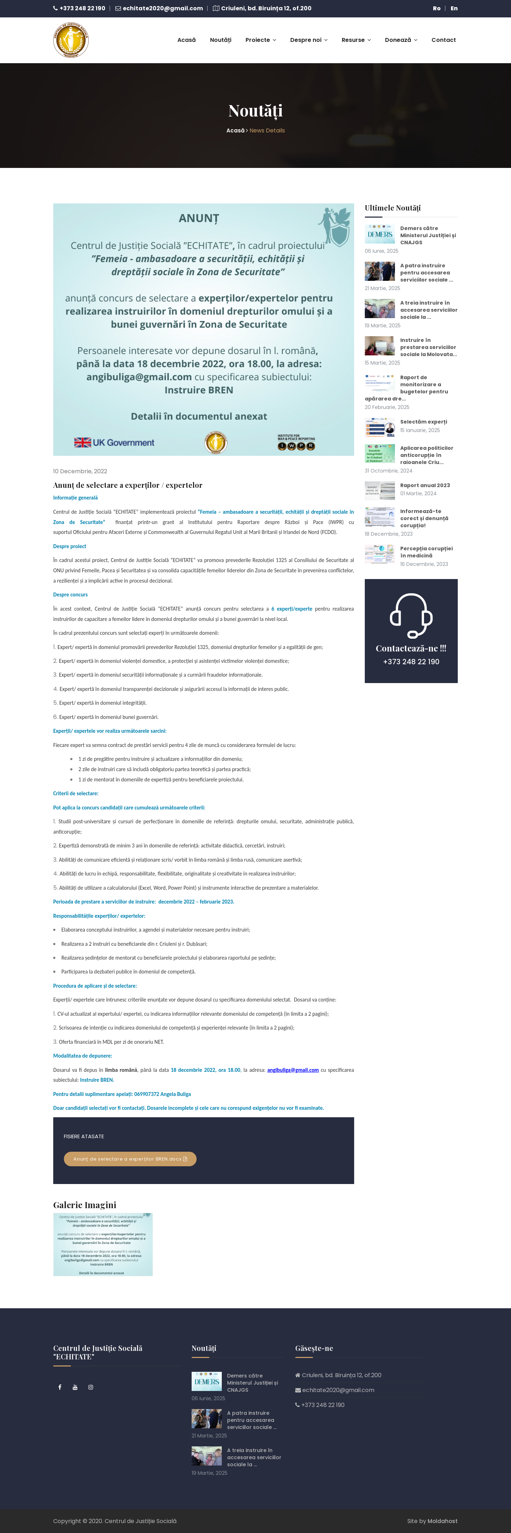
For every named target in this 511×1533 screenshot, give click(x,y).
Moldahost (442, 1520)
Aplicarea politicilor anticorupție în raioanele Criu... (405, 472)
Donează (401, 36)
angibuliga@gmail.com (293, 1061)
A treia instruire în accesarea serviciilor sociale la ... (410, 312)
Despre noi (309, 36)
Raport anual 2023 (428, 506)
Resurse (356, 36)
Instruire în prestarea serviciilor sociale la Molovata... (409, 357)
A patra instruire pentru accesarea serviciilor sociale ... (410, 268)
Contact (444, 36)
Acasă (186, 36)
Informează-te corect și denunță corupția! (426, 540)
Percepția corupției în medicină (429, 574)
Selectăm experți (425, 435)
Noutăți (220, 36)
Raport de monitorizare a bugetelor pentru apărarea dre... (408, 402)
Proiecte (261, 36)
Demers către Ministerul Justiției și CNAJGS (428, 227)
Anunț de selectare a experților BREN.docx (130, 1150)
